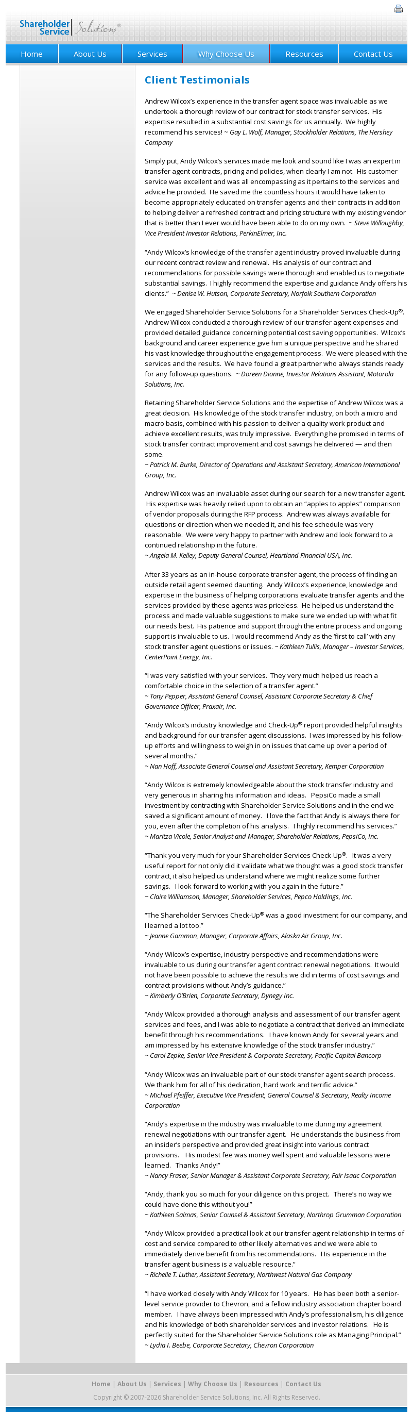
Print (398, 9)
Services (152, 53)
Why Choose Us (226, 53)
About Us (90, 53)
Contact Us (373, 53)
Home (32, 53)
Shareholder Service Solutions (71, 22)
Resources (304, 53)
